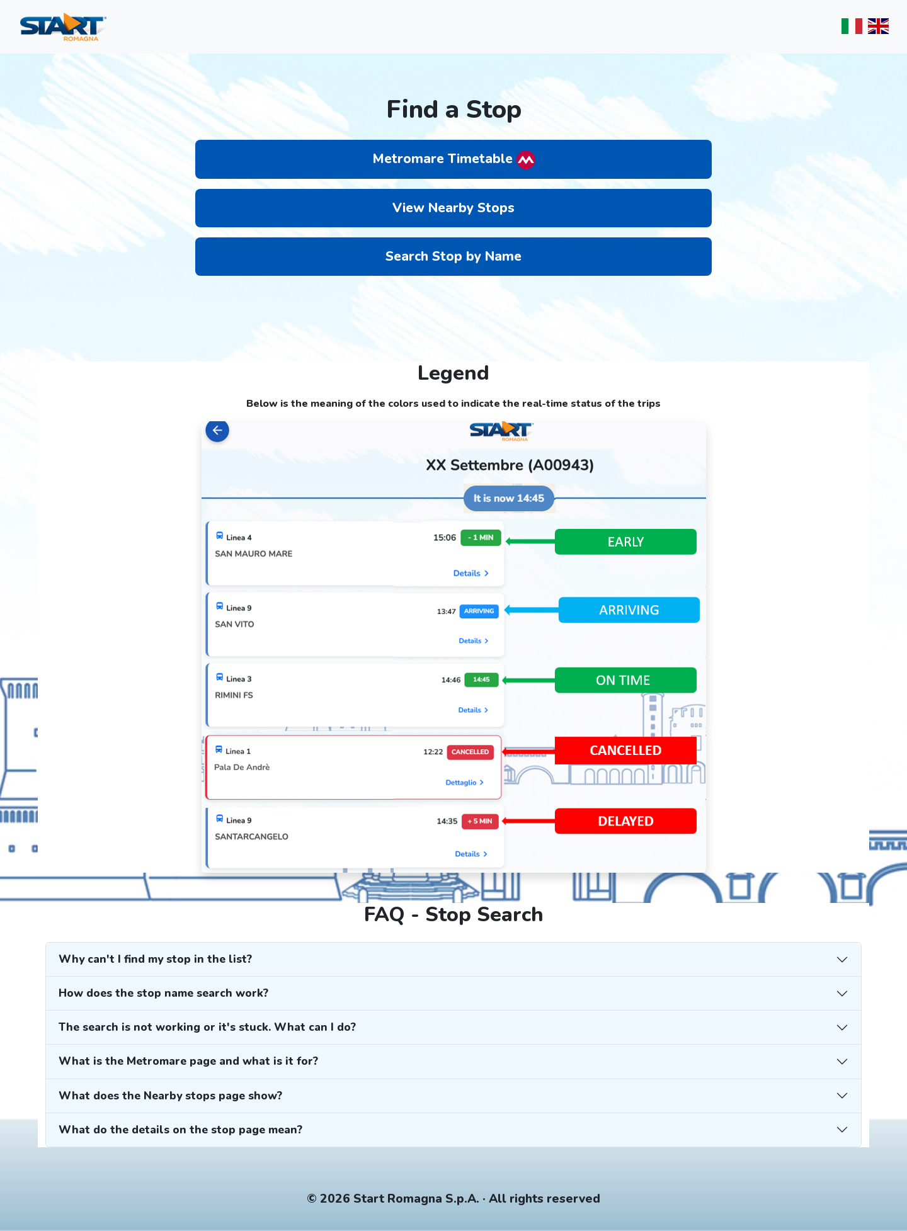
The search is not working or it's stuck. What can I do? (207, 1027)
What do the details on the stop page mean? (180, 1129)
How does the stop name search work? (163, 993)
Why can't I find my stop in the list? (155, 959)
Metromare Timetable (453, 159)
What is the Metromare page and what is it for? (188, 1061)
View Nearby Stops (453, 208)
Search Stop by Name (453, 256)
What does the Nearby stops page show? (170, 1095)
